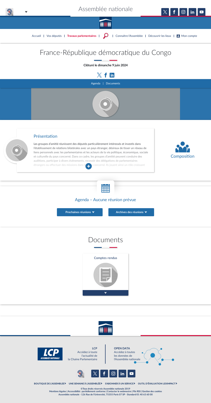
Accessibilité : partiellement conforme (86, 391)
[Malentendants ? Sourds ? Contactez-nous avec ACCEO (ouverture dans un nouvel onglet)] (80, 373)
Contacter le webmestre (119, 391)
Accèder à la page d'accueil (105, 21)
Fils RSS (137, 391)
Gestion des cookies (152, 391)
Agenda (95, 83)
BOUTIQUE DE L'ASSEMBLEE (49, 384)
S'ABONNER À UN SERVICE (119, 384)
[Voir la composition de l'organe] (182, 150)
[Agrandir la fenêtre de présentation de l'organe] (88, 166)
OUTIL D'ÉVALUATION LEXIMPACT (156, 384)
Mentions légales (57, 391)
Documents (113, 83)
